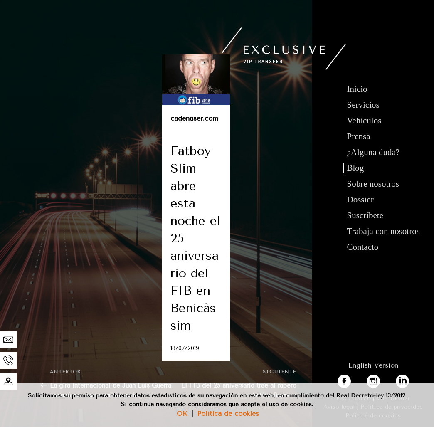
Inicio (357, 89)
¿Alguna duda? (373, 152)
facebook (352, 379)
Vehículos (364, 121)
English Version (373, 365)
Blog (355, 168)
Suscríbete (365, 215)
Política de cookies (228, 413)
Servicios (363, 105)
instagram (382, 379)
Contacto (363, 247)
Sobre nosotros (373, 184)
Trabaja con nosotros (383, 231)
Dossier (360, 200)
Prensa (358, 136)
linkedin (408, 379)
